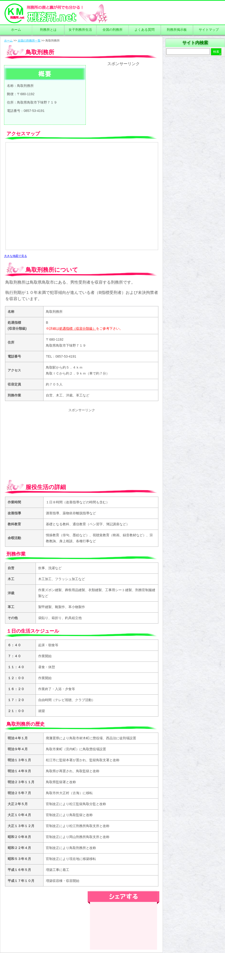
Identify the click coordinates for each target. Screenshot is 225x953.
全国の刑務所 (112, 29)
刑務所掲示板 (177, 29)
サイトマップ (209, 29)
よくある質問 (144, 29)
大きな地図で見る (15, 255)
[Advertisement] (123, 95)
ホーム (16, 29)
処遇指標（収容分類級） (77, 328)
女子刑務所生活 (80, 29)
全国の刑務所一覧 (29, 40)
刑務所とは (48, 29)
